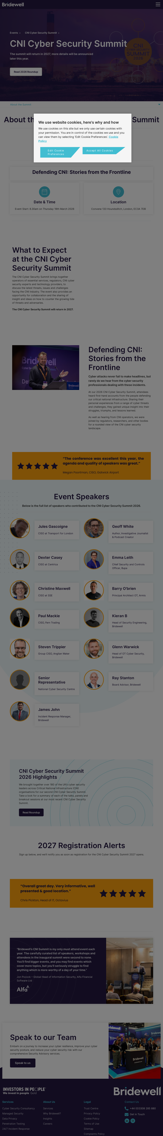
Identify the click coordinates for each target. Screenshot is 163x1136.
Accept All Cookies (99, 150)
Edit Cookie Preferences (56, 152)
